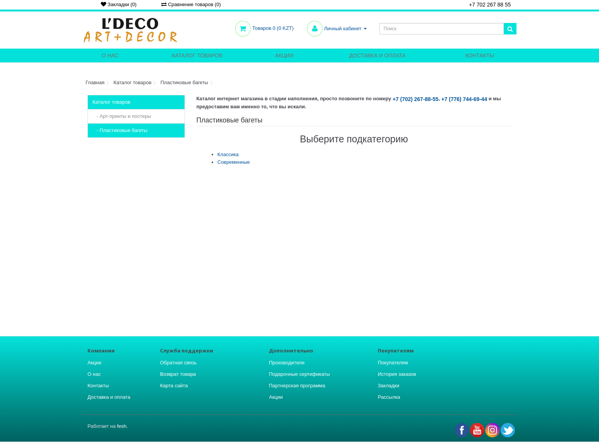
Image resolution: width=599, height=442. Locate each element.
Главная (95, 82)
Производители (286, 362)
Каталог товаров (197, 55)
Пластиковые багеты (184, 82)
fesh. (122, 426)
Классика (228, 154)
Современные (233, 162)
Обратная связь (178, 362)
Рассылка (389, 397)
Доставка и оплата (377, 55)
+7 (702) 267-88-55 (416, 99)
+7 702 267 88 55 (487, 5)
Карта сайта (174, 385)
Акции (284, 55)
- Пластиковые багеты (119, 130)
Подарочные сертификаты (299, 374)
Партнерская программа (297, 385)
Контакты (479, 55)
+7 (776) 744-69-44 (464, 99)
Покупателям (393, 362)
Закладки (388, 385)
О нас (110, 55)
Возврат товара (178, 374)
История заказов (397, 374)
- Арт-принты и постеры (121, 116)
